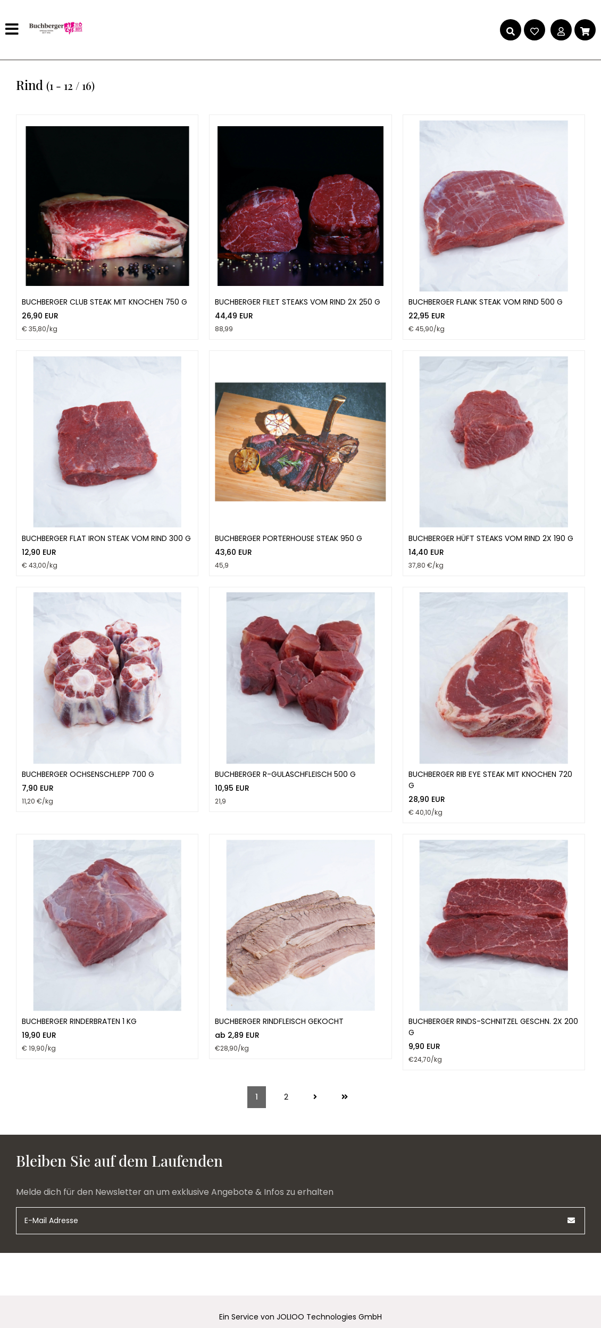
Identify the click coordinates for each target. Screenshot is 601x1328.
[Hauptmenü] (13, 29)
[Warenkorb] (585, 29)
